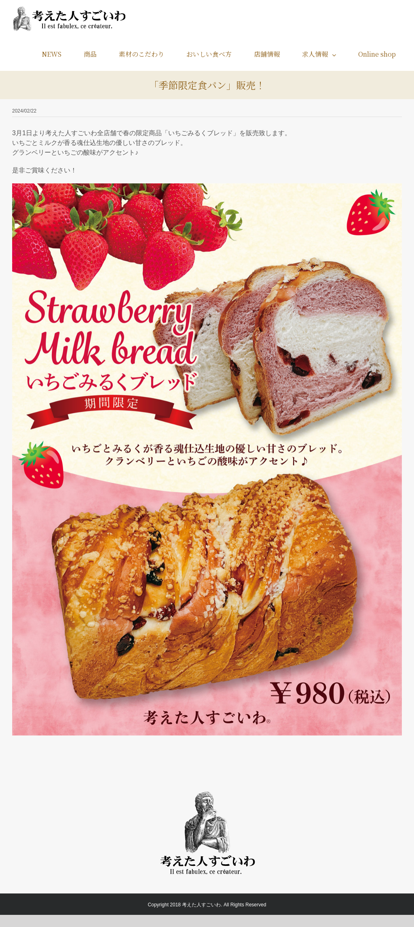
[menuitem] (57, 54)
